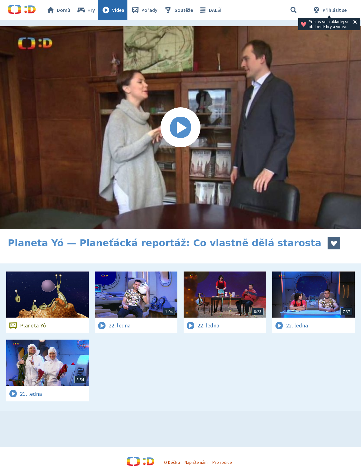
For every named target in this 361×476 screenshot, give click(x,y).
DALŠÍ (209, 10)
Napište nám (196, 462)
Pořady (144, 10)
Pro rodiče (222, 462)
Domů (58, 10)
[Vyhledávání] (293, 10)
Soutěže (178, 10)
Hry (86, 10)
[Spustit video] (180, 127)
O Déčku (172, 462)
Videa (112, 10)
